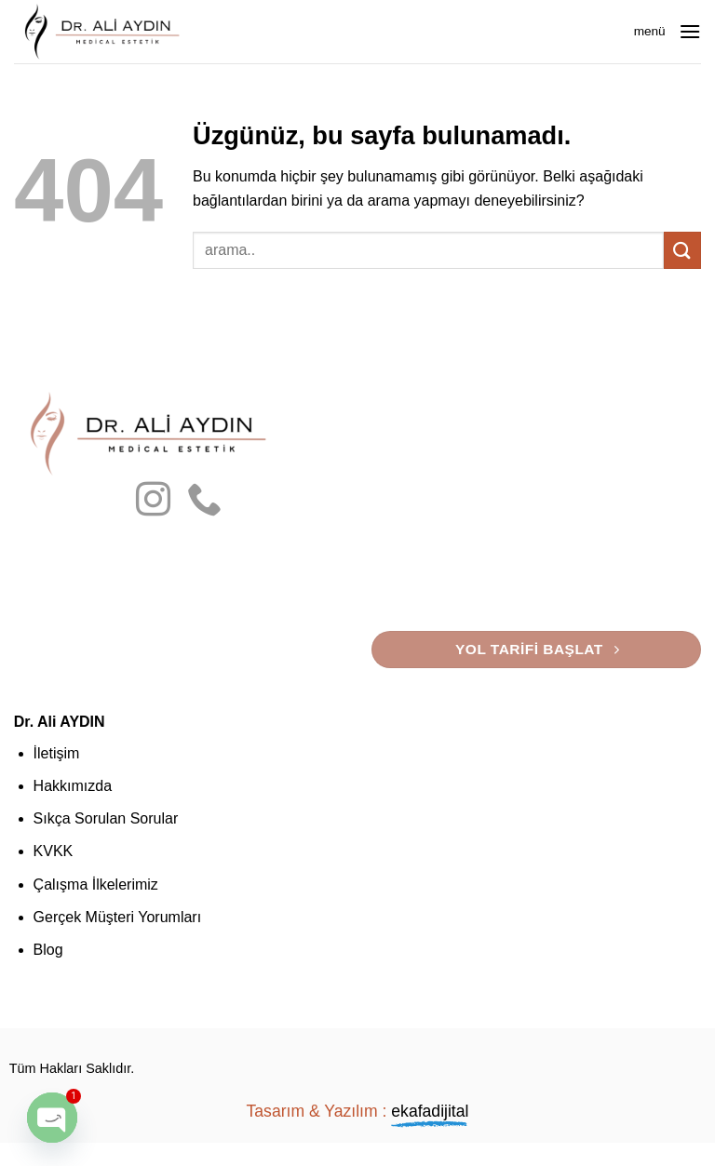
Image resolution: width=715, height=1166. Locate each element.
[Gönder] (682, 250)
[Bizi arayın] (204, 502)
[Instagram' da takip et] (153, 502)
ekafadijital (429, 1111)
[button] (690, 31)
